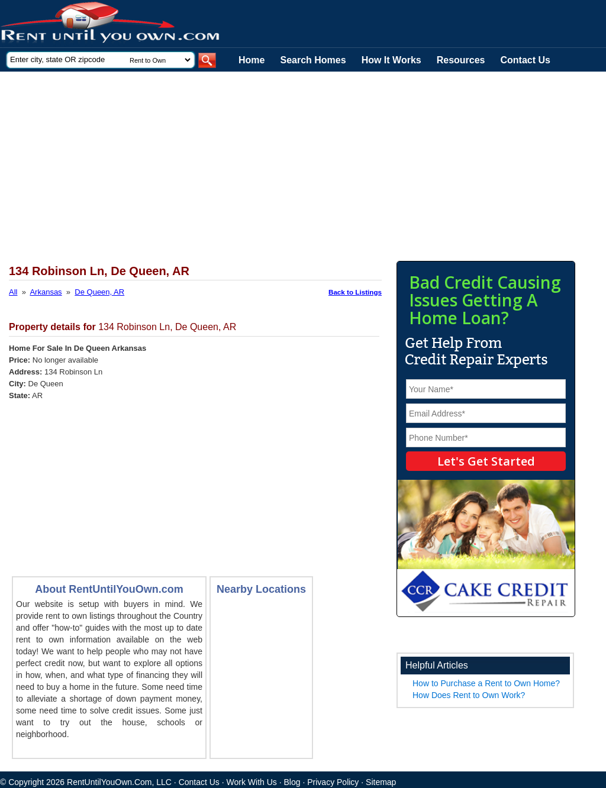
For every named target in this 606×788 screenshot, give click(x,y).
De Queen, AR (99, 292)
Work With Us (252, 782)
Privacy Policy (333, 782)
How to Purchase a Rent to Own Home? (486, 683)
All (13, 292)
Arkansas (46, 292)
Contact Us (525, 60)
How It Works (391, 60)
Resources (461, 60)
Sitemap (381, 782)
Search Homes (313, 60)
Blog (292, 782)
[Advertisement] (290, 160)
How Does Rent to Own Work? (468, 695)
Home (251, 60)
